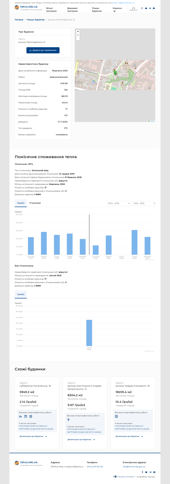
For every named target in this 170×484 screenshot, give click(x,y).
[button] (115, 72)
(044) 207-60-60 (95, 467)
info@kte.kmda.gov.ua (134, 467)
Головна (19, 20)
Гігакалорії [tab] (35, 203)
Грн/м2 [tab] (20, 203)
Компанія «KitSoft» (126, 477)
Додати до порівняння (44, 50)
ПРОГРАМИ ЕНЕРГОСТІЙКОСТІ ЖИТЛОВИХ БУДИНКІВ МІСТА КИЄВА (36, 427)
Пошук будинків (97, 9)
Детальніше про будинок (33, 436)
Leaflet (151, 121)
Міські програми (51, 9)
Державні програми (72, 9)
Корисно (117, 8)
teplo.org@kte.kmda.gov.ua (124, 3)
